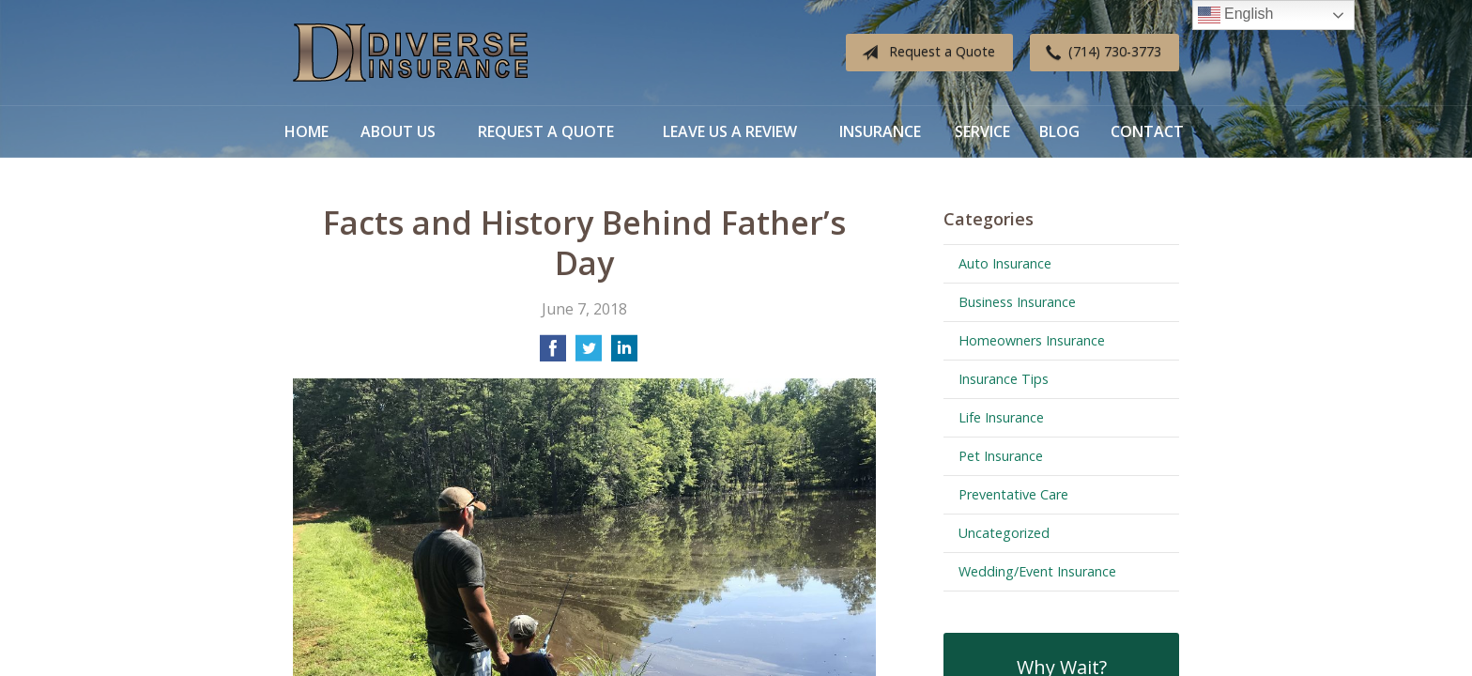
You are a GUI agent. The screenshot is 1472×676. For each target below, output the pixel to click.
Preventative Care (1013, 494)
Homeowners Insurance (1031, 340)
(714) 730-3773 (1099, 52)
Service (982, 131)
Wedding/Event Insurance (1037, 571)
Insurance (880, 131)
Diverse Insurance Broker (410, 53)
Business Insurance (1017, 302)
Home (306, 131)
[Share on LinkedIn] (624, 354)
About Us (398, 131)
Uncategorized (1004, 533)
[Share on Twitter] (588, 354)
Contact (1147, 131)
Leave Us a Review (730, 131)
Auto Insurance (1004, 263)
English (1236, 15)
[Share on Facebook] (553, 354)
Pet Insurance (1000, 456)
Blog (1059, 131)
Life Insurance (1001, 417)
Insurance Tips (1003, 379)
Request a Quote (924, 52)
